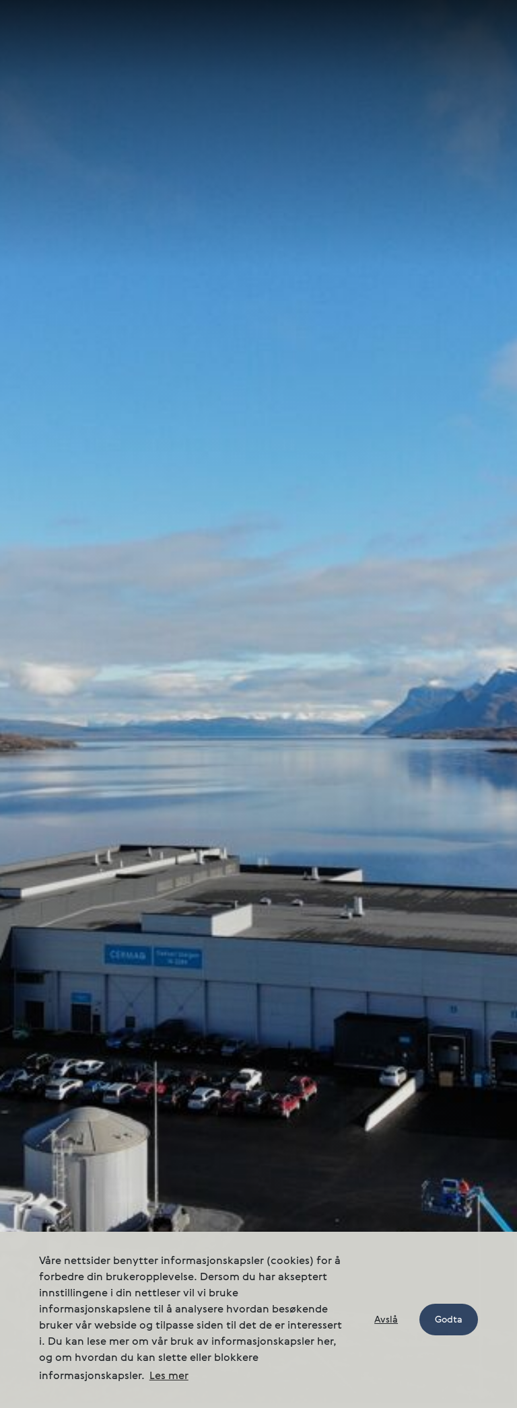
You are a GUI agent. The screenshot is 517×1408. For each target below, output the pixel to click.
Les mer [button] (168, 1376)
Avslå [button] (386, 1320)
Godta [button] (448, 1320)
